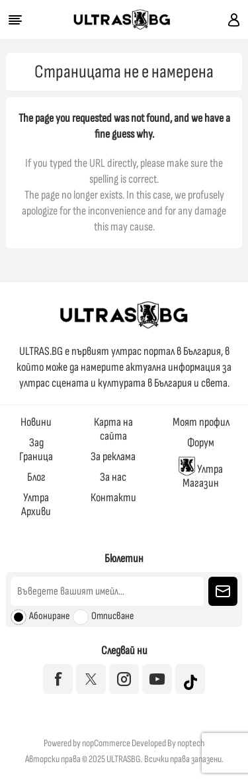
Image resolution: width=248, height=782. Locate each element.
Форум (200, 443)
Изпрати (222, 591)
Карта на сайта (113, 429)
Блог (36, 477)
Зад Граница (36, 450)
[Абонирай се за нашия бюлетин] (107, 591)
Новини (36, 422)
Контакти (113, 498)
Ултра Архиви (36, 504)
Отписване (112, 616)
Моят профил (201, 422)
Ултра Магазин (201, 473)
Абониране (49, 616)
